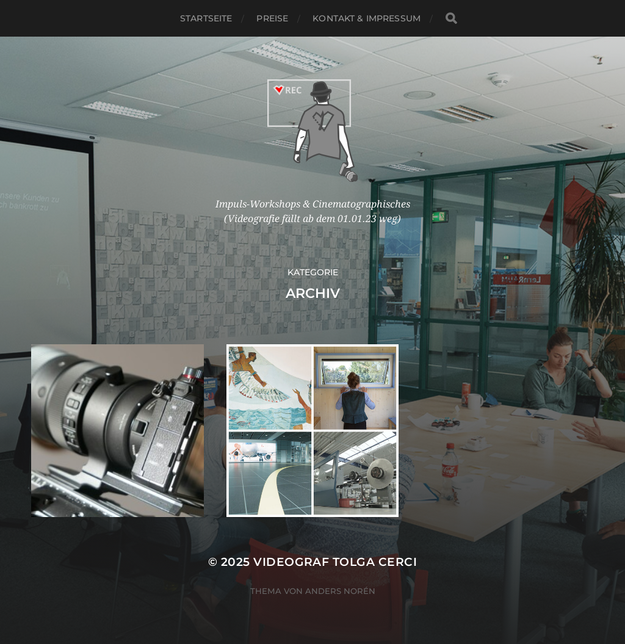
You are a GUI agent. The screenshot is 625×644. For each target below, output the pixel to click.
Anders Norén (340, 591)
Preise (272, 18)
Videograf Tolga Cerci (335, 562)
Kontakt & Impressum (366, 18)
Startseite (206, 18)
